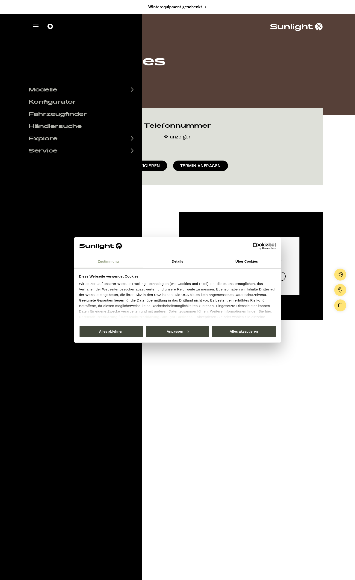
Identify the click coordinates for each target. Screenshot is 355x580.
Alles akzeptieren (244, 331)
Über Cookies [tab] (246, 261)
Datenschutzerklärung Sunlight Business (157, 317)
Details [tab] (177, 261)
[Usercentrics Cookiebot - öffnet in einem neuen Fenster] (256, 246)
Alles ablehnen (111, 331)
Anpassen (178, 331)
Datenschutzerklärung (98, 317)
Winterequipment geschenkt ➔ (177, 6)
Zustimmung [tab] (108, 261)
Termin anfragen (200, 165)
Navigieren (147, 165)
